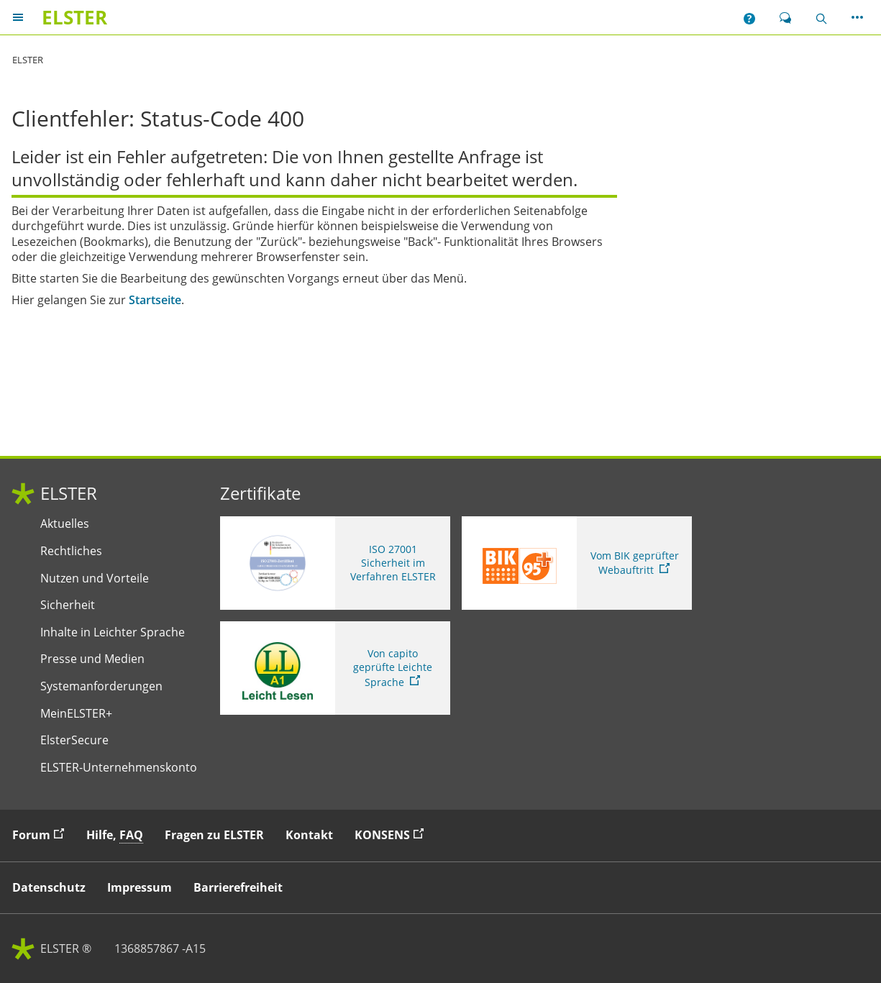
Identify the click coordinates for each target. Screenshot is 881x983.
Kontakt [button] (309, 835)
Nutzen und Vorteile (94, 578)
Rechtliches (71, 551)
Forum (41, 834)
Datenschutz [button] (49, 887)
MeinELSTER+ (76, 713)
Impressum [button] (139, 887)
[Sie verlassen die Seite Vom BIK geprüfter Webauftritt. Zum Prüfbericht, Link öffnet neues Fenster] (577, 563)
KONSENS (393, 834)
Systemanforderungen (101, 686)
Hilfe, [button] (114, 835)
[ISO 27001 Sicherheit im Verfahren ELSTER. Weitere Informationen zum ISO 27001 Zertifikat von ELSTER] (335, 563)
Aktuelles (64, 523)
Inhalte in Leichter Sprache (112, 632)
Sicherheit (67, 605)
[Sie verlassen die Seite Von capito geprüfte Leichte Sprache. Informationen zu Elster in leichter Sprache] (335, 668)
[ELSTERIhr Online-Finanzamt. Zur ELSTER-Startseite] (74, 17)
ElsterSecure (74, 740)
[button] (749, 17)
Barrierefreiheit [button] (238, 887)
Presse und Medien (92, 659)
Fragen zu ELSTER (214, 835)
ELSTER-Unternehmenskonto (118, 767)
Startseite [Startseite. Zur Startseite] (155, 300)
